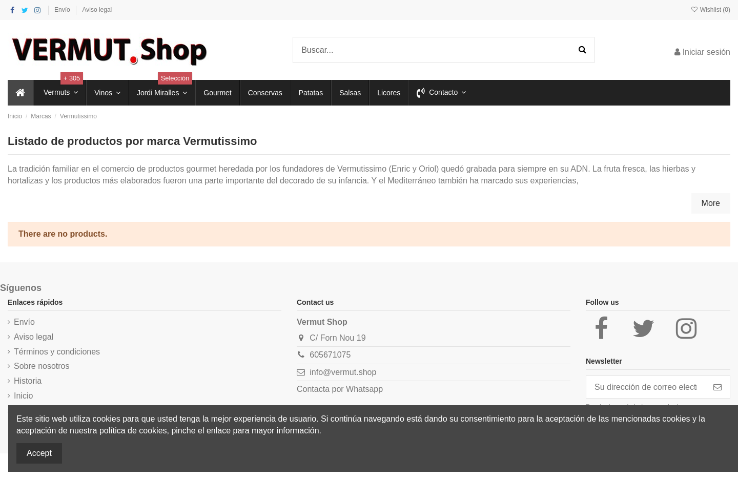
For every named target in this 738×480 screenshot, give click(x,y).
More (711, 203)
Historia (28, 381)
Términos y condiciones (57, 351)
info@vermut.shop (343, 372)
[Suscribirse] (717, 387)
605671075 (330, 354)
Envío (63, 9)
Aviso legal (97, 9)
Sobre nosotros (42, 366)
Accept (39, 453)
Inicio (23, 395)
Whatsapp (364, 389)
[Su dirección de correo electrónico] (645, 387)
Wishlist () (710, 9)
